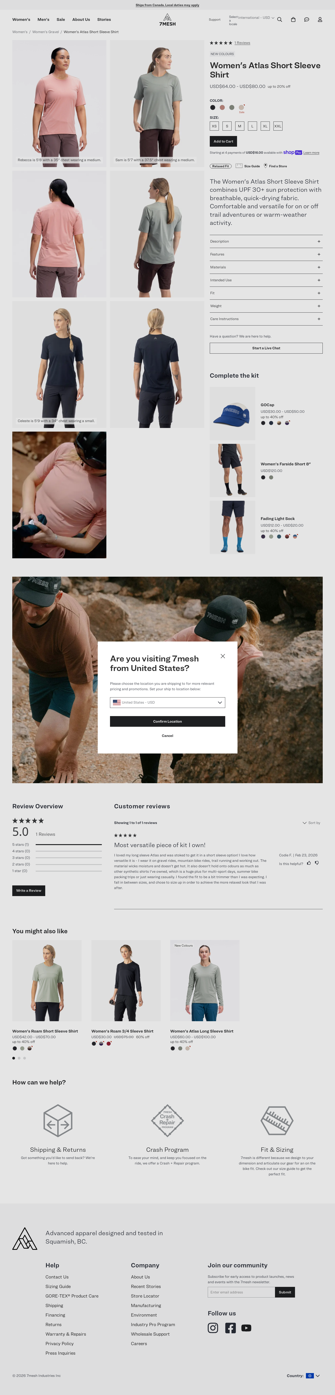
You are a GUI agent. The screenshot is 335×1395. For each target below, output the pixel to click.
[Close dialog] (222, 656)
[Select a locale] (167, 703)
